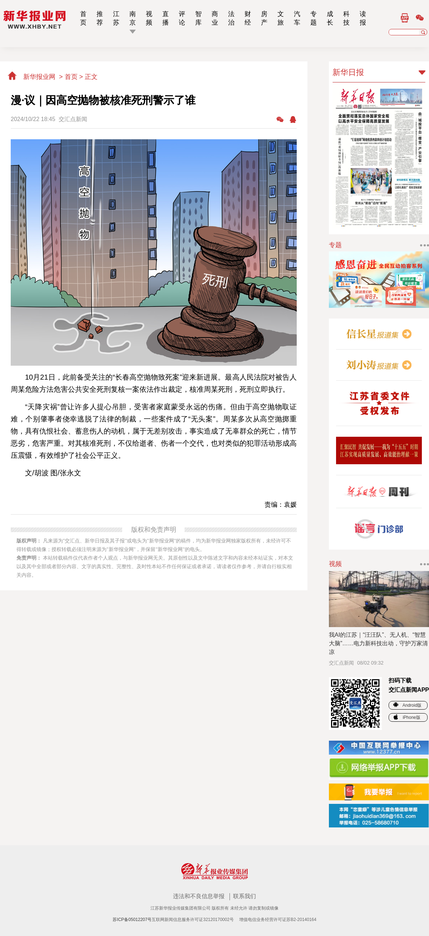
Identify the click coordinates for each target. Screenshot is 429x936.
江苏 (116, 18)
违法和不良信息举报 (199, 896)
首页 (83, 18)
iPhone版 (406, 717)
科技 (346, 18)
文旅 (280, 18)
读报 (363, 18)
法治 (231, 18)
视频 (149, 18)
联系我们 (244, 896)
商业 (215, 18)
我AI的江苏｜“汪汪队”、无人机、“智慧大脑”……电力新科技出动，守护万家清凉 (378, 643)
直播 (165, 18)
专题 (313, 18)
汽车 (297, 18)
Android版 (407, 705)
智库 (198, 18)
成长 (330, 18)
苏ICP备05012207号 (132, 919)
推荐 (100, 18)
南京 (132, 18)
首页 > (75, 76)
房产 (264, 18)
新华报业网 (32, 76)
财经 (248, 18)
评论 (182, 18)
